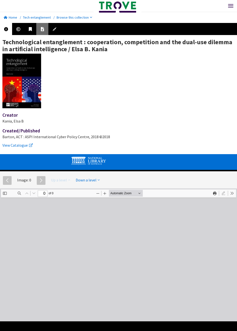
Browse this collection (74, 17)
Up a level (60, 180)
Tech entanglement (37, 17)
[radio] (223, 193)
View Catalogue (17, 145)
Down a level (88, 180)
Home (10, 17)
